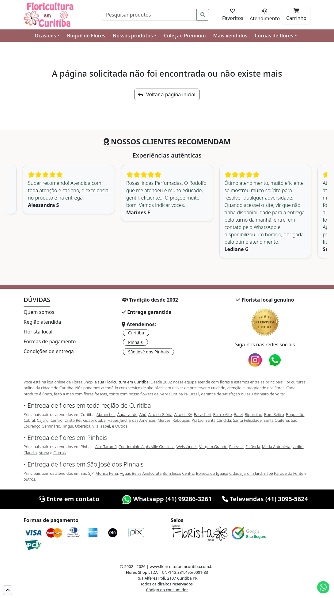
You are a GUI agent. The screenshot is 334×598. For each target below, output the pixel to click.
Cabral (29, 420)
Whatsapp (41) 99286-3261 (167, 499)
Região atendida (42, 321)
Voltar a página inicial (166, 94)
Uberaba (82, 426)
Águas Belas (130, 473)
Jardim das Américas (138, 420)
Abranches (106, 414)
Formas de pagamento (50, 341)
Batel (238, 414)
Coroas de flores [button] (274, 35)
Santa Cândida (218, 420)
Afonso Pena (107, 473)
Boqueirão (295, 414)
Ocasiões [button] (45, 35)
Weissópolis (186, 446)
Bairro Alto (222, 414)
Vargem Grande (213, 446)
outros (29, 479)
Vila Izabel (101, 426)
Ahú (142, 414)
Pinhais (135, 342)
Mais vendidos (230, 35)
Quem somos (39, 312)
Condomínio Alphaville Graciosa (147, 446)
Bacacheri (202, 414)
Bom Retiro (274, 414)
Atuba (44, 452)
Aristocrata (152, 473)
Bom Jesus (172, 473)
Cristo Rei (72, 420)
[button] (7, 590)
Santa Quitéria (276, 420)
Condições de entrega (49, 351)
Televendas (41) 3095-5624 (265, 499)
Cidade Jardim (241, 473)
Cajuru (42, 420)
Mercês (164, 420)
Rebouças (181, 420)
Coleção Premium (185, 35)
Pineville (236, 446)
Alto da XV (183, 414)
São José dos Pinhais (148, 352)
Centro (57, 420)
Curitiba (136, 333)
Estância (252, 446)
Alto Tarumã (106, 446)
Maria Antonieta (276, 446)
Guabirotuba (94, 420)
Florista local (38, 331)
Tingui (67, 426)
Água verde (127, 414)
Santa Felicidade (247, 420)
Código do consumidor (167, 589)
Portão (197, 420)
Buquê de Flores (86, 35)
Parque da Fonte (288, 473)
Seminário (51, 426)
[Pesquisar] (149, 15)
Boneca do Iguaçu (212, 473)
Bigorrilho (253, 414)
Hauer (113, 420)
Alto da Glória (160, 414)
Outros (121, 426)
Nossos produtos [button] (133, 35)
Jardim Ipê (264, 473)
